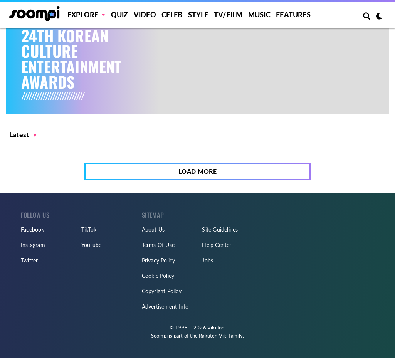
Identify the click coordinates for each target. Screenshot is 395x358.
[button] (23, 134)
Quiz (119, 14)
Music (259, 14)
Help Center (216, 245)
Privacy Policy (158, 260)
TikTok (88, 229)
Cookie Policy (158, 275)
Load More (197, 171)
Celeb (171, 14)
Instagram (33, 245)
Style (198, 14)
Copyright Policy (162, 291)
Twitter (29, 260)
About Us (153, 229)
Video (145, 14)
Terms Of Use (158, 245)
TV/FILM (228, 14)
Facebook (32, 229)
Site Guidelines (220, 229)
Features (293, 14)
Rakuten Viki (213, 336)
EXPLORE (82, 14)
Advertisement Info (165, 306)
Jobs (207, 260)
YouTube (91, 245)
